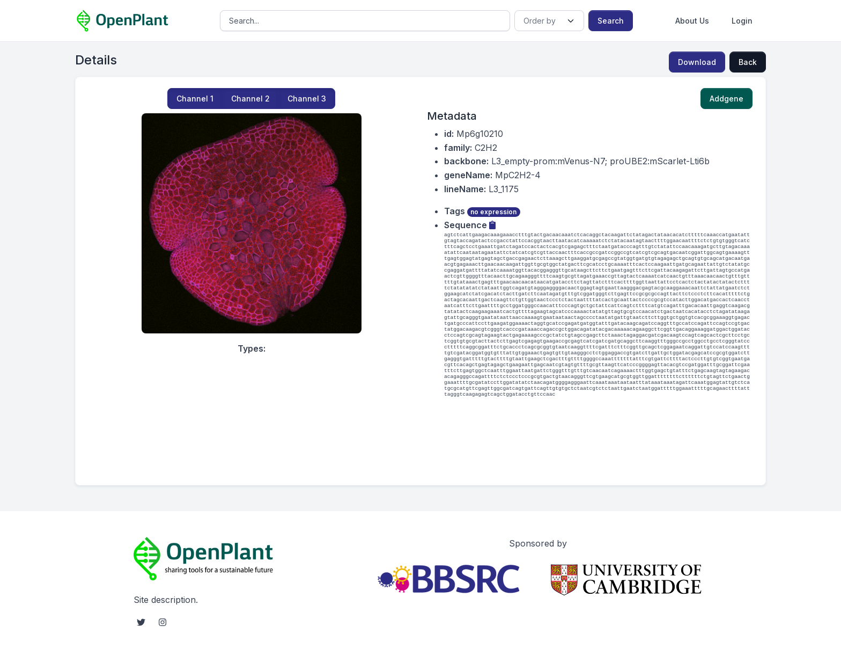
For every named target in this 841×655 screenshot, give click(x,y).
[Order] (549, 20)
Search (610, 20)
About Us (692, 20)
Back (748, 62)
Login (742, 20)
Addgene (726, 98)
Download (697, 62)
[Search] (365, 20)
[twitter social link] (141, 622)
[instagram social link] (162, 622)
